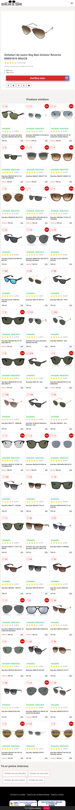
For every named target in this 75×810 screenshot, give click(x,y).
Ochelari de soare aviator (14, 780)
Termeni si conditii (17, 794)
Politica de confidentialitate (38, 794)
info (22, 141)
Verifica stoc (49, 78)
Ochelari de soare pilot (39, 773)
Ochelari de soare (36, 780)
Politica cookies (57, 794)
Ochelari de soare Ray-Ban (15, 773)
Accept (46, 808)
